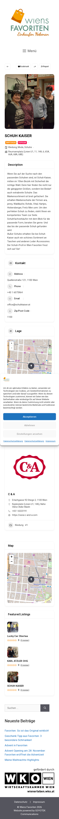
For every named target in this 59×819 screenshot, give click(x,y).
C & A (11, 494)
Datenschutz (20, 802)
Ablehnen (29, 425)
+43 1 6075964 (14, 292)
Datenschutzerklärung (13, 441)
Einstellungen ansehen (29, 433)
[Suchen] (44, 708)
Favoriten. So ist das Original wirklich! (27, 730)
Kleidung (12, 147)
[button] (8, 101)
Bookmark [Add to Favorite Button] (23, 66)
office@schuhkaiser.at (18, 304)
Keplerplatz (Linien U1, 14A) (25, 504)
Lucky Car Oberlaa (17, 636)
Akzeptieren (29, 416)
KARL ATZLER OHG (17, 661)
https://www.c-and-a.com (24, 515)
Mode (20, 147)
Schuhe (28, 147)
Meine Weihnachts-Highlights (22, 759)
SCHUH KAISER (15, 686)
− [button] (11, 348)
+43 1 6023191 (19, 511)
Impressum (51, 441)
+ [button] (11, 343)
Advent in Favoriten (16, 745)
